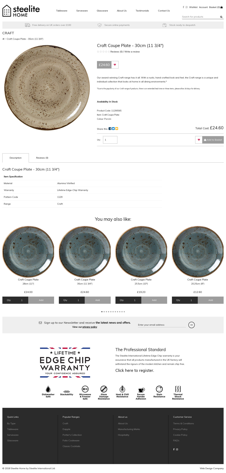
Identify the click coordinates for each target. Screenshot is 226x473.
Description (16, 157)
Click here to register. (134, 370)
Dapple (66, 429)
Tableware (61, 10)
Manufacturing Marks (129, 429)
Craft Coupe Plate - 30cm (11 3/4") (25, 38)
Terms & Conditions (183, 423)
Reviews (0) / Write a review (118, 51)
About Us (122, 10)
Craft (65, 423)
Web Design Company (212, 468)
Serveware (82, 10)
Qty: (99, 139)
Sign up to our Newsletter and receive (84, 325)
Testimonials (142, 10)
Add (41, 300)
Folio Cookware (71, 440)
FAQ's (176, 440)
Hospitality (123, 434)
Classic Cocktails (71, 446)
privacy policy (89, 327)
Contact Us (164, 10)
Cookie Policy (180, 434)
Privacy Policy (180, 429)
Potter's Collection (72, 434)
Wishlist (193, 7)
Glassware (102, 10)
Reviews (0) (42, 157)
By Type (11, 423)
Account (203, 7)
